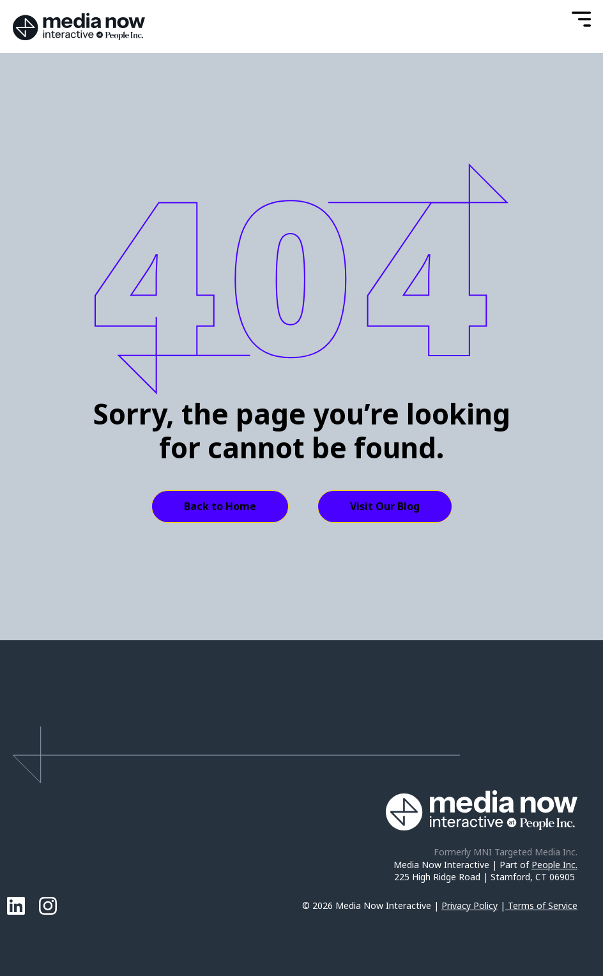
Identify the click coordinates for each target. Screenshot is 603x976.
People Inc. (554, 865)
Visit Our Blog (385, 506)
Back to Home (220, 506)
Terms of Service (542, 905)
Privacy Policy (469, 905)
